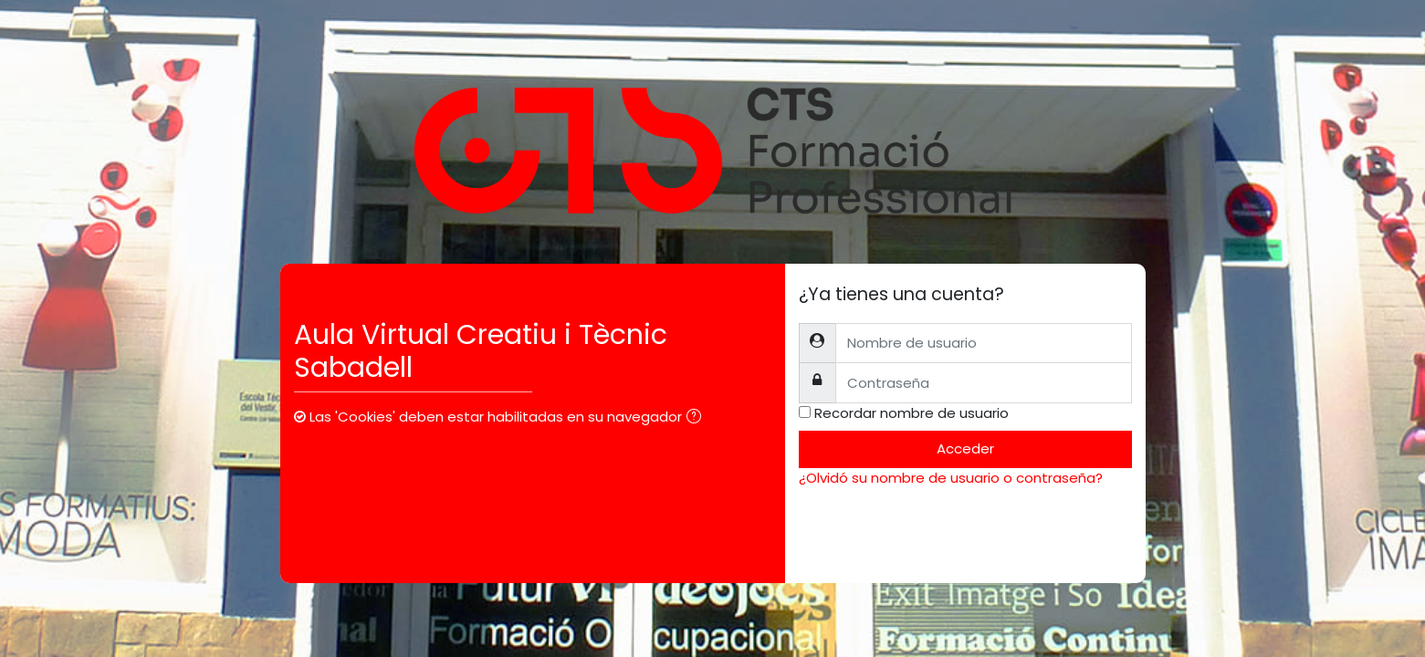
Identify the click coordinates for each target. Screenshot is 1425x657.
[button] (697, 418)
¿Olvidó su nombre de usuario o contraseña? (951, 477)
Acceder (965, 448)
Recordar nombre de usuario (911, 412)
